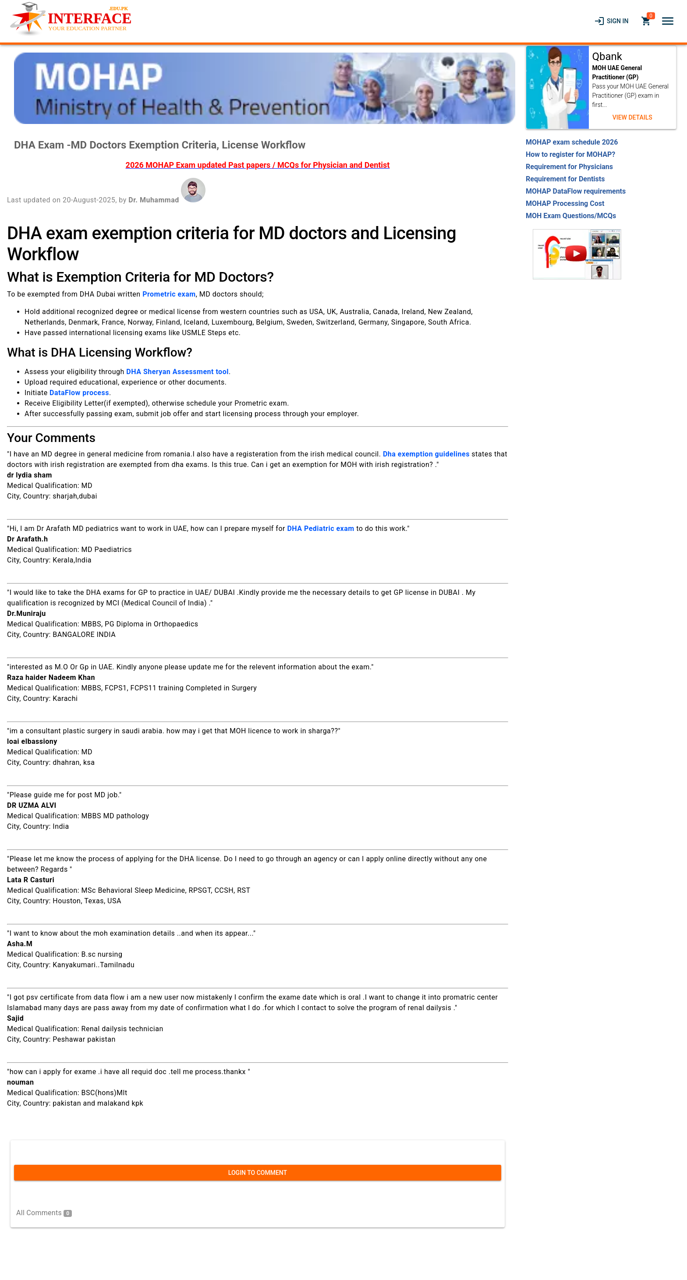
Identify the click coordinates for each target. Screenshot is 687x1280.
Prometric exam (169, 294)
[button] (667, 21)
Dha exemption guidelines (426, 454)
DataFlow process (79, 393)
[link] (611, 21)
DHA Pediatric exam (320, 528)
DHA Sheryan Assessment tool (177, 372)
